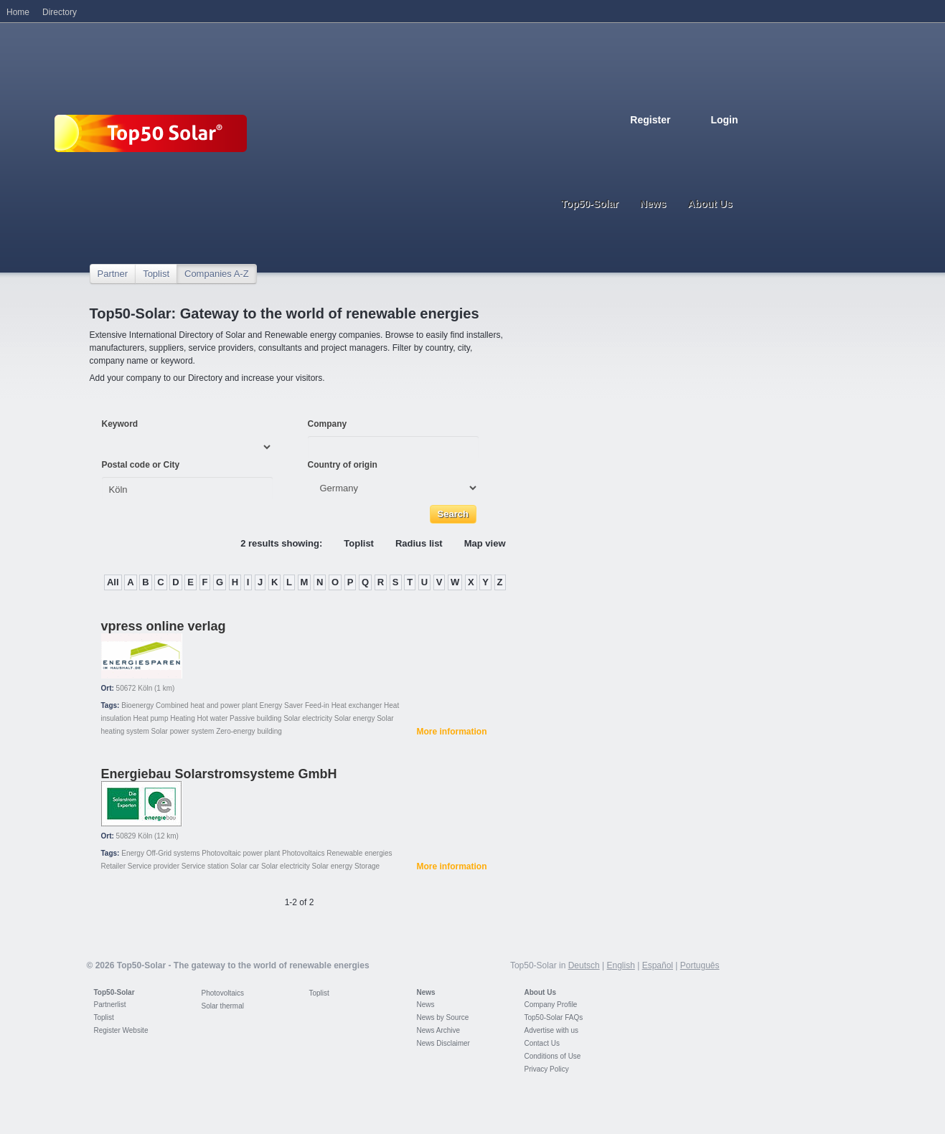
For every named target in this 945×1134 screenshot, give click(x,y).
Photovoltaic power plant (241, 853)
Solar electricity (307, 718)
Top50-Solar (114, 992)
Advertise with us (552, 1030)
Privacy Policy (547, 1069)
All (113, 582)
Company (327, 424)
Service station (205, 866)
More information (452, 732)
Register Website (121, 1030)
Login (724, 120)
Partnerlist (110, 1004)
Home (17, 12)
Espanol (685, 142)
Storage (367, 866)
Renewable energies (359, 853)
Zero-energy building (249, 731)
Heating (182, 718)
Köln (145, 688)
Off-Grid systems (173, 853)
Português (700, 965)
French (669, 142)
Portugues (717, 142)
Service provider (153, 866)
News (426, 992)
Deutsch (638, 142)
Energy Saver (282, 705)
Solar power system (183, 731)
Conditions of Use (553, 1056)
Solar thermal (223, 1006)
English (653, 142)
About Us (540, 992)
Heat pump (151, 718)
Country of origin (342, 465)
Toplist (156, 273)
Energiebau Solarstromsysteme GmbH (219, 774)
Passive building (255, 718)
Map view (485, 543)
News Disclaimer (443, 1043)
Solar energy (354, 718)
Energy (132, 853)
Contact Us (542, 1043)
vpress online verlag (163, 626)
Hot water (212, 718)
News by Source (443, 1017)
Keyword (120, 424)
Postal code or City (141, 465)
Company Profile (551, 1004)
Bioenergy (137, 705)
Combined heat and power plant (207, 705)
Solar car (244, 866)
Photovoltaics (303, 853)
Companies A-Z (216, 273)
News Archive (439, 1030)
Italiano (701, 142)
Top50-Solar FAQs (554, 1017)
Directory (59, 12)
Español (657, 965)
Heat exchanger (357, 705)
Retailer (113, 866)
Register (650, 120)
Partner (113, 273)
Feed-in (317, 705)
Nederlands (732, 142)
